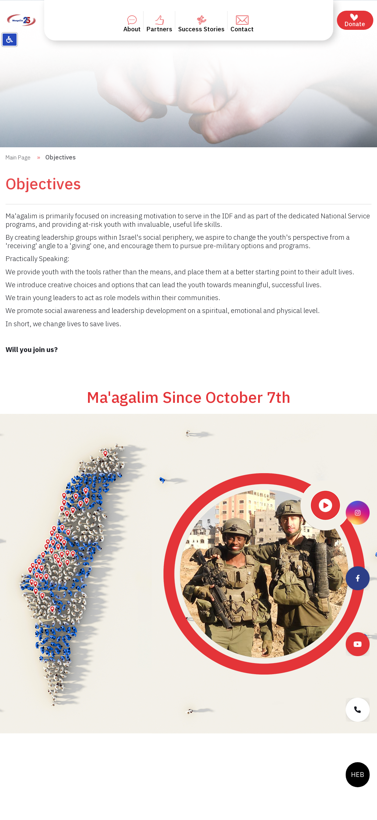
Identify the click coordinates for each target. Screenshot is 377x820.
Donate (355, 21)
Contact (242, 24)
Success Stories (201, 24)
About (132, 24)
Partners (159, 24)
